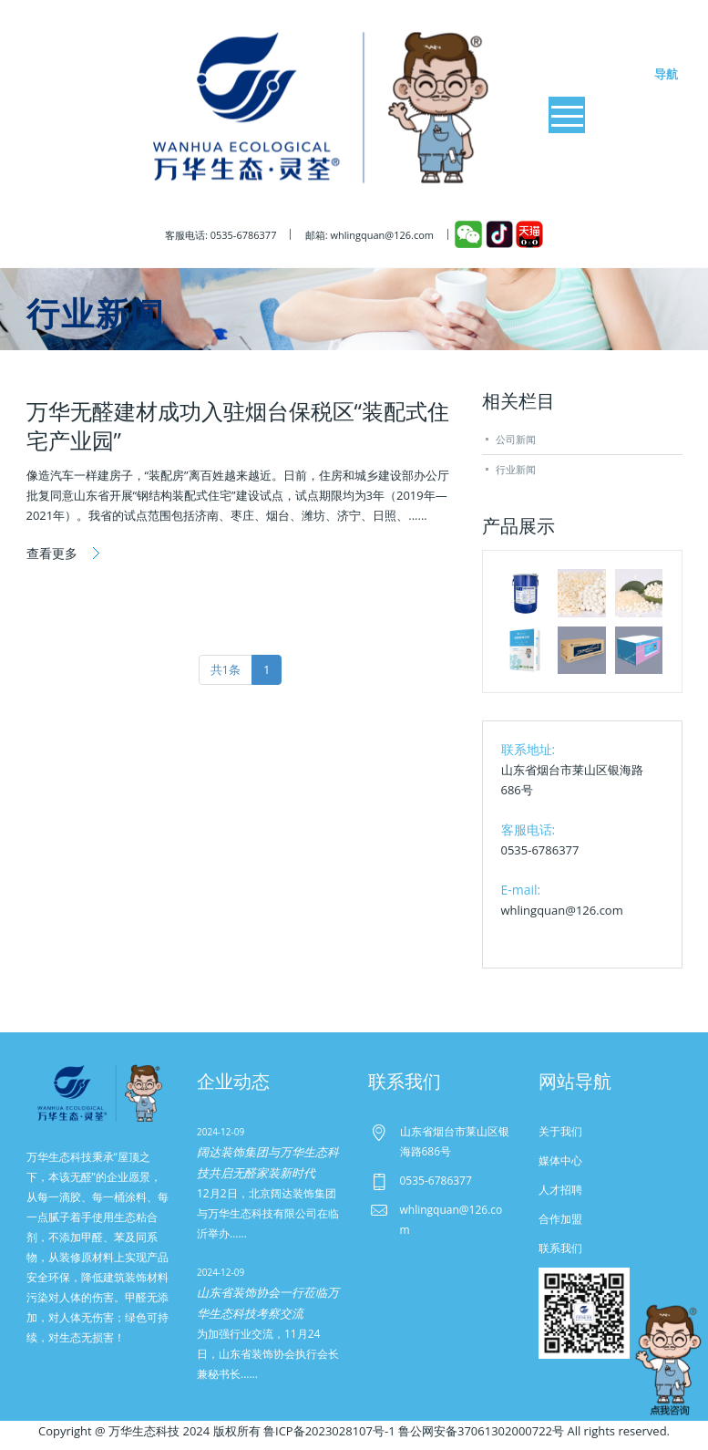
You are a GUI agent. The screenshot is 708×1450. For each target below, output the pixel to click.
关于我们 (560, 1131)
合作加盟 (560, 1219)
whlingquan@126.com (562, 910)
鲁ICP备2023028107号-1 (329, 1431)
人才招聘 (560, 1189)
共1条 (225, 669)
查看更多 (53, 553)
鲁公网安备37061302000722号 (481, 1431)
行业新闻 (516, 469)
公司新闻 (516, 439)
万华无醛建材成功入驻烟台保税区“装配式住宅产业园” (237, 425)
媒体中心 (560, 1160)
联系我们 (560, 1248)
